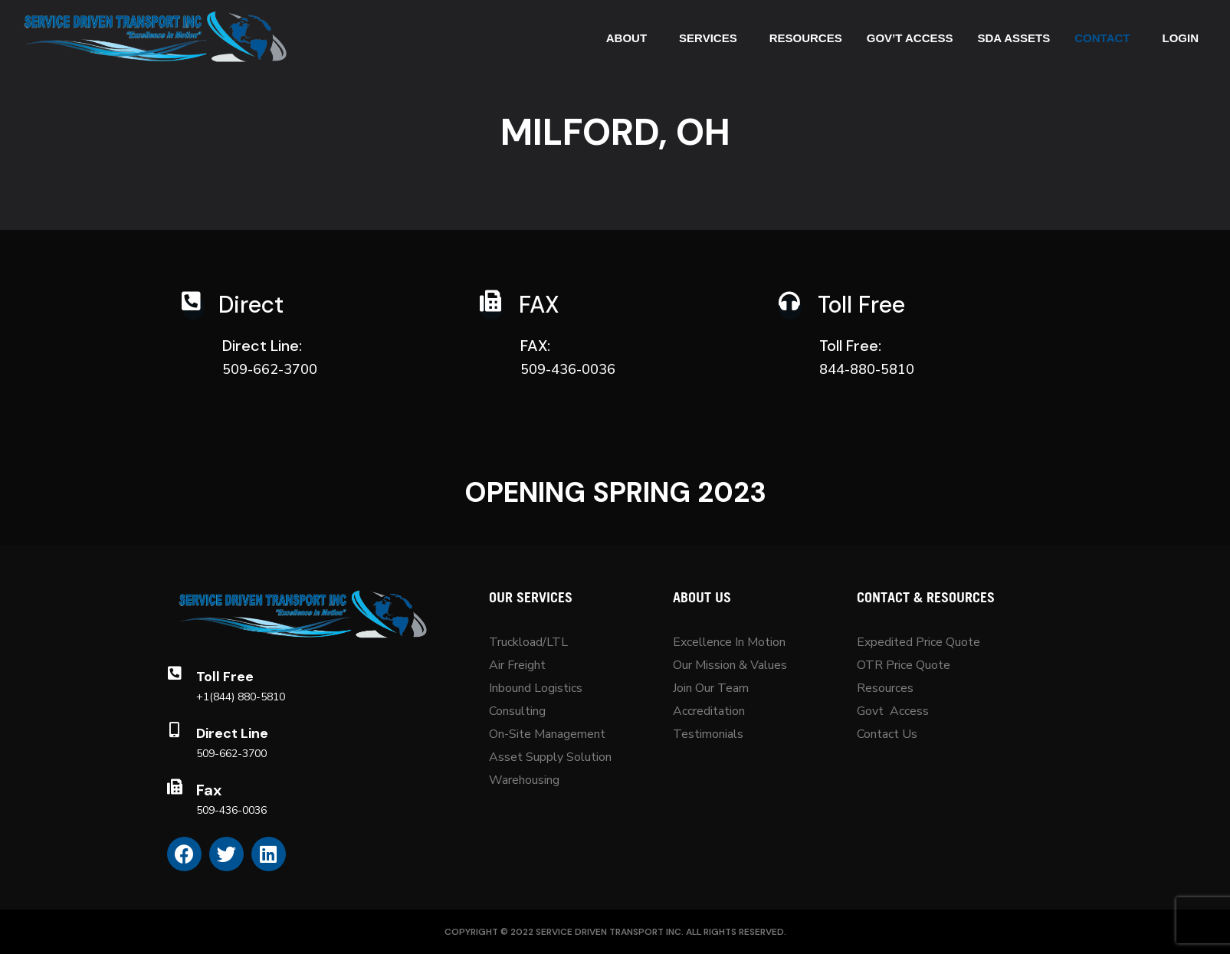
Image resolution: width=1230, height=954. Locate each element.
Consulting (517, 711)
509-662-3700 (231, 753)
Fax (208, 790)
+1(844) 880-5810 (240, 697)
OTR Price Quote (903, 665)
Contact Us (887, 734)
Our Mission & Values (731, 665)
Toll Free (225, 676)
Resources (885, 688)
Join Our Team (711, 688)
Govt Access (893, 711)
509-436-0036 (231, 810)
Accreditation (709, 711)
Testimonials (708, 734)
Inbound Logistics (535, 688)
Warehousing (524, 780)
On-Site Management (547, 734)
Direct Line (232, 733)
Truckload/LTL (528, 642)
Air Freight (517, 665)
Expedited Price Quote (918, 642)
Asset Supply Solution (550, 757)
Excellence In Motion (729, 642)
